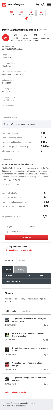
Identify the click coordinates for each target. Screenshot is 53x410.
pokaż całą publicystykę (15, 392)
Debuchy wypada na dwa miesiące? (18, 164)
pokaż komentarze (25, 38)
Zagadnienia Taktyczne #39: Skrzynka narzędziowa (29, 320)
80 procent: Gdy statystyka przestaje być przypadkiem (28, 334)
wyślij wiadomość (15, 38)
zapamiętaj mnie (13, 232)
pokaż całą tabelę (12, 281)
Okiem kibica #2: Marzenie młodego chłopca (28, 364)
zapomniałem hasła (18, 246)
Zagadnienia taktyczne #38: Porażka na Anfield (30, 349)
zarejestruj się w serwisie (20, 250)
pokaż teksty (35, 38)
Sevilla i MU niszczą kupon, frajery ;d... (19, 124)
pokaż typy (45, 36)
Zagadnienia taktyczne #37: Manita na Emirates (29, 379)
